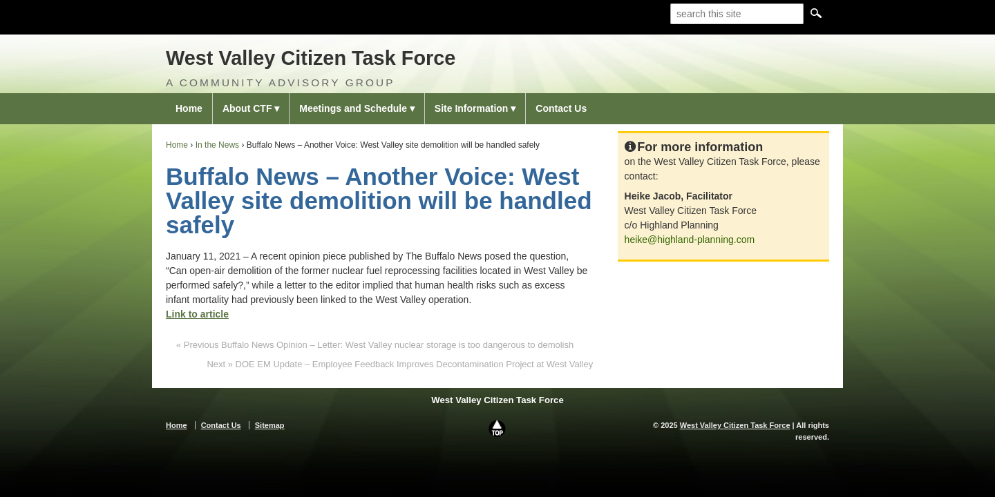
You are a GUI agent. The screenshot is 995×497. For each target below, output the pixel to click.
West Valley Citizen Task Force (310, 58)
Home (189, 108)
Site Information (472, 108)
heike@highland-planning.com (690, 239)
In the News (217, 145)
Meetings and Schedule (353, 108)
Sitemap (270, 425)
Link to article (197, 314)
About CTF (247, 108)
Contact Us (561, 108)
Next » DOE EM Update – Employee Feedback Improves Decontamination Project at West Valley (400, 364)
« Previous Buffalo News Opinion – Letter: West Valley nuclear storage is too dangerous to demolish (375, 345)
